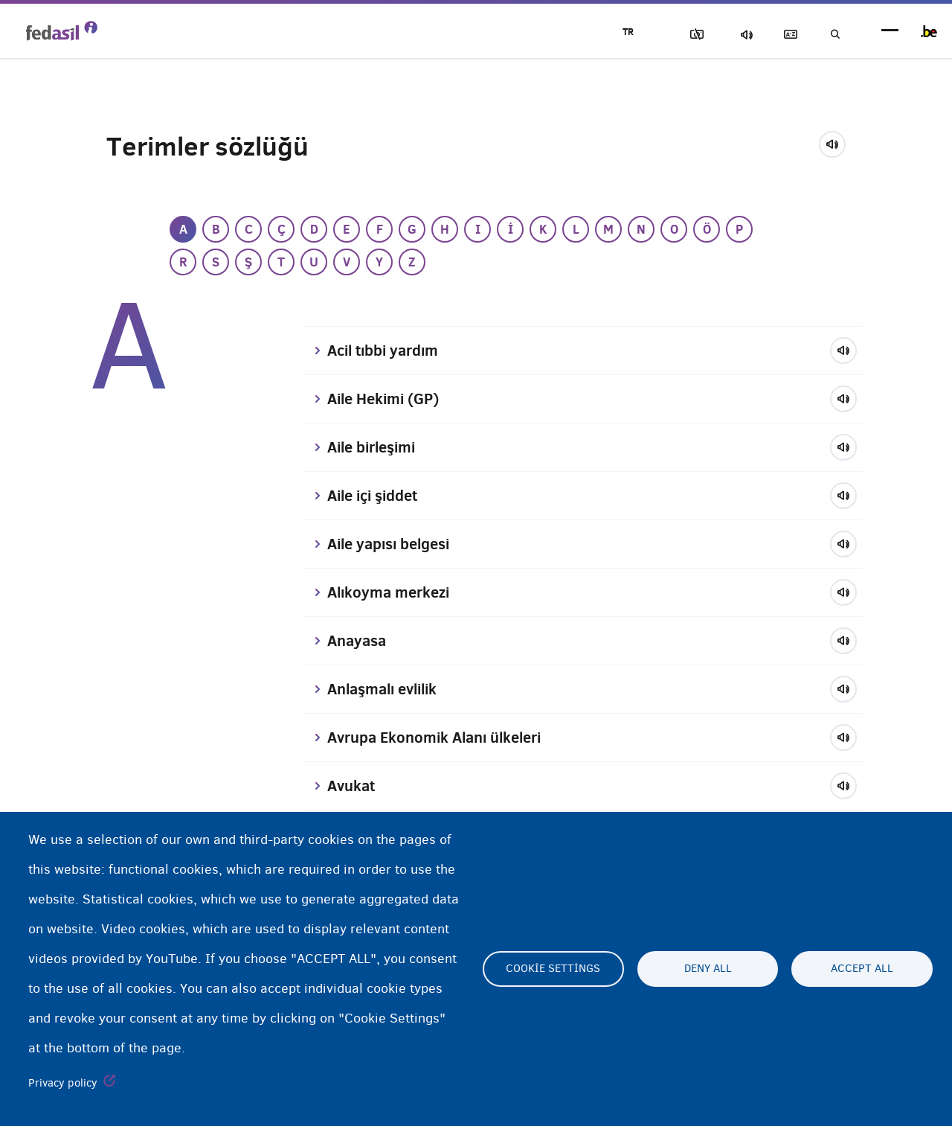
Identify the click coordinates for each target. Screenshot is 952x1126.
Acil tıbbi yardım (387, 350)
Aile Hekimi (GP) (387, 399)
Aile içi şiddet (377, 495)
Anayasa (358, 641)
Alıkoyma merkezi (392, 592)
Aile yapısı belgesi (394, 544)
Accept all (862, 969)
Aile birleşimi (376, 447)
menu (889, 32)
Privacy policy (62, 1082)
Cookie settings (553, 969)
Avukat (353, 786)
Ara (833, 35)
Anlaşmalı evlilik (387, 689)
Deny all (708, 969)
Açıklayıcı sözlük (782, 35)
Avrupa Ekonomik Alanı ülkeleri (442, 737)
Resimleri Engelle (678, 35)
